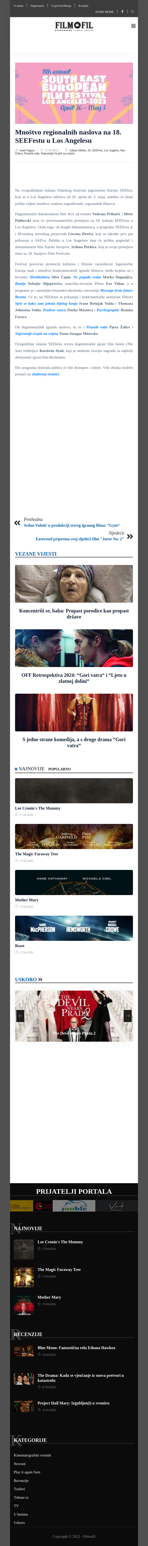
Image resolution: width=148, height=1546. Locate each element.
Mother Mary (26, 900)
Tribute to (21, 1497)
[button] (133, 26)
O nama (18, 6)
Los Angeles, (112, 150)
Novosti (20, 1464)
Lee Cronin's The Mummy (37, 808)
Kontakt (83, 6)
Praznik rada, (32, 153)
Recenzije (28, 1334)
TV (16, 1506)
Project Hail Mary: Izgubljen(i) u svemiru (73, 1403)
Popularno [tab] (59, 769)
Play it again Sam (27, 1472)
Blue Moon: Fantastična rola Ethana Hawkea (76, 1348)
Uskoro (26, 979)
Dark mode (105, 12)
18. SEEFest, (96, 150)
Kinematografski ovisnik (32, 1455)
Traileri (19, 1489)
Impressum (37, 6)
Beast (19, 946)
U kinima (21, 1514)
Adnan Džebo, (78, 150)
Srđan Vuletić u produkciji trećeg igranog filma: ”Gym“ (72, 525)
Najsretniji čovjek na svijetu (58, 153)
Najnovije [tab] (32, 768)
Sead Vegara (27, 150)
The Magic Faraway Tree (36, 854)
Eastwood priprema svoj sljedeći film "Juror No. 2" (80, 539)
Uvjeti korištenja (61, 6)
